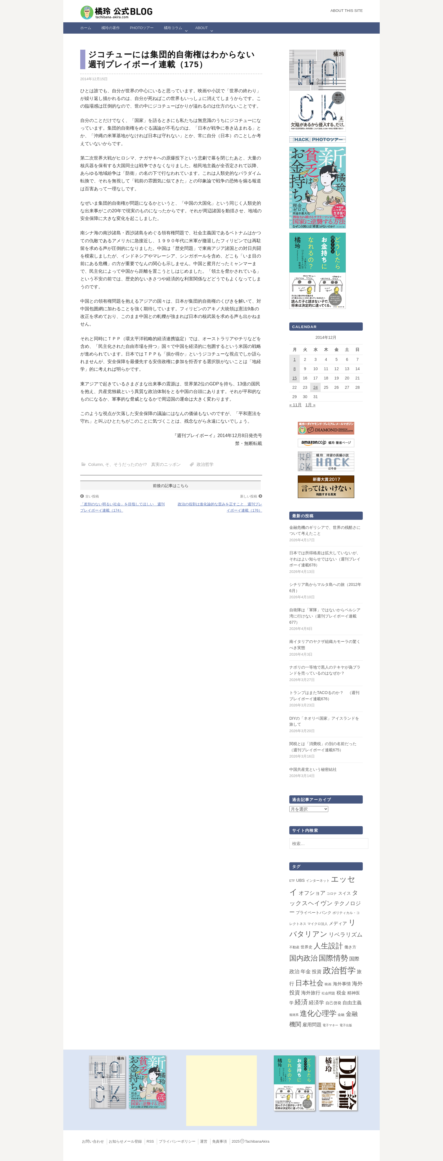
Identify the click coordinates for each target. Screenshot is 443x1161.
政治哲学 (205, 464)
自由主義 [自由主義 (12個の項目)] (352, 1002)
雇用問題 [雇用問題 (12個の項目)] (312, 1024)
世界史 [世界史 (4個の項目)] (306, 947)
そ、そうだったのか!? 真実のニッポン (143, 464)
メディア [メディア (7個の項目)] (338, 923)
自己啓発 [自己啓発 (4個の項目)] (333, 1003)
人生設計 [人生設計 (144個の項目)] (328, 946)
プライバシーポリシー (177, 1141)
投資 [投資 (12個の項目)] (317, 971)
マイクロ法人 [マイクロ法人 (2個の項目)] (317, 924)
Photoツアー (142, 28)
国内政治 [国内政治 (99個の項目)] (303, 958)
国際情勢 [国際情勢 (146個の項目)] (333, 958)
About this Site (347, 10)
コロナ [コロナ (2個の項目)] (332, 894)
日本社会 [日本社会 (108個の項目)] (309, 983)
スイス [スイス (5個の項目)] (344, 893)
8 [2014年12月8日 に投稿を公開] (295, 368)
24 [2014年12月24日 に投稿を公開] (315, 387)
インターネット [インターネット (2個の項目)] (318, 881)
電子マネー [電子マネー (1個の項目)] (330, 1025)
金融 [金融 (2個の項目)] (341, 1015)
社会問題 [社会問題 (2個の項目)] (328, 993)
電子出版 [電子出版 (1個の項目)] (346, 1025)
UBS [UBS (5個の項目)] (300, 880)
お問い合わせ (93, 1141)
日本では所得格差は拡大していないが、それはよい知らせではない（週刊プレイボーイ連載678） (325, 559)
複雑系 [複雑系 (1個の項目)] (294, 1014)
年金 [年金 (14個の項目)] (306, 971)
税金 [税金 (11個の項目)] (341, 993)
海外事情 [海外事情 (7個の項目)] (342, 983)
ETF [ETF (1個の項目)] (292, 880)
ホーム (85, 28)
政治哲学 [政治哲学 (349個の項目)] (339, 970)
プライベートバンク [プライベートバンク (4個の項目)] (313, 912)
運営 (203, 1141)
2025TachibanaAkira (250, 1141)
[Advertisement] (221, 1090)
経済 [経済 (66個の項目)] (301, 1002)
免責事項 (219, 1141)
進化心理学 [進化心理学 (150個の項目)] (318, 1013)
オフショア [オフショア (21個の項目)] (312, 893)
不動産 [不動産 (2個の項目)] (294, 947)
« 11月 (295, 404)
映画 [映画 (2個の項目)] (328, 984)
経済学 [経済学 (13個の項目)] (316, 1002)
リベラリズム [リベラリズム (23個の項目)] (345, 934)
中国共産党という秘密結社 (313, 769)
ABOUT (201, 28)
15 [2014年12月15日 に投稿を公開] (294, 378)
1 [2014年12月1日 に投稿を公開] (295, 359)
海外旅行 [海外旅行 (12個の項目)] (310, 993)
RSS (150, 1141)
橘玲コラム (173, 28)
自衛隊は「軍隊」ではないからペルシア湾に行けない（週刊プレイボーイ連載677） (325, 616)
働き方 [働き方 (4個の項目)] (350, 947)
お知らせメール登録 (125, 1141)
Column (95, 464)
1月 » (310, 404)
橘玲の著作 (110, 28)
